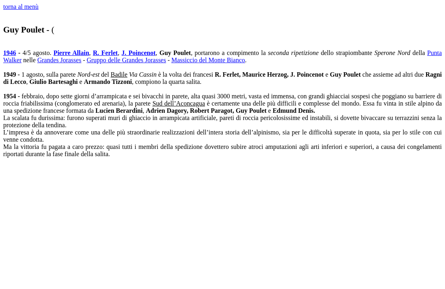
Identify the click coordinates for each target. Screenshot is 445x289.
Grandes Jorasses (59, 60)
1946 (9, 52)
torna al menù (21, 6)
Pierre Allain (71, 52)
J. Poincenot (139, 52)
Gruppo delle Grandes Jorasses (126, 60)
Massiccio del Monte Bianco (208, 60)
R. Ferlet (105, 52)
